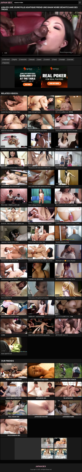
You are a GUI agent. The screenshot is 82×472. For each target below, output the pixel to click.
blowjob (32, 59)
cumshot (47, 59)
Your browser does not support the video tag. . (41, 34)
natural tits (23, 59)
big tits (15, 59)
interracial (6, 59)
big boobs (6, 63)
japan (39, 59)
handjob (62, 59)
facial (55, 59)
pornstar (71, 59)
